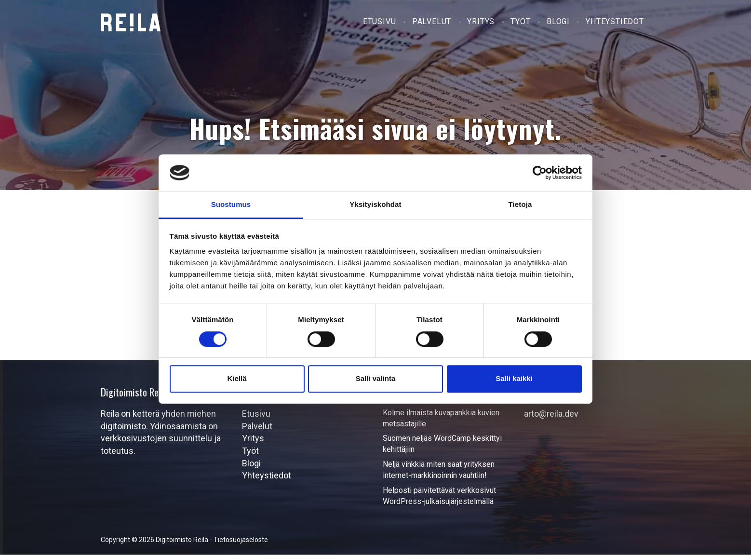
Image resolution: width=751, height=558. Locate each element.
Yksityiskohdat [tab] (375, 205)
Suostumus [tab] (231, 205)
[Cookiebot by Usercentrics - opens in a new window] (539, 172)
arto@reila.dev (551, 417)
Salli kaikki (514, 378)
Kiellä (236, 378)
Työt (522, 23)
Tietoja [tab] (520, 205)
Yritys (483, 23)
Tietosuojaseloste (241, 543)
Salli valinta (376, 378)
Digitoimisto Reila (131, 22)
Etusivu (383, 23)
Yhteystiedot (615, 23)
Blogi (559, 23)
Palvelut (434, 23)
